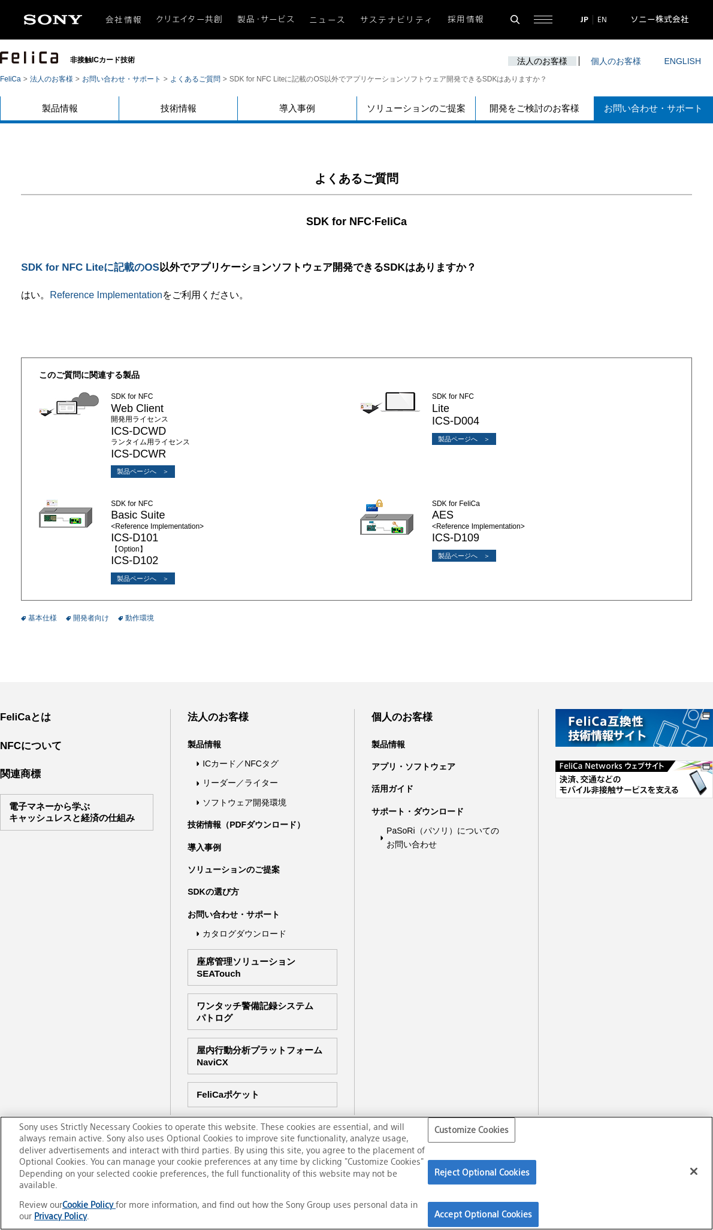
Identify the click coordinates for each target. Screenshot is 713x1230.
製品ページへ (136, 471)
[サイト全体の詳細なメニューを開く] (543, 19)
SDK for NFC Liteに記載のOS (90, 267)
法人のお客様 (542, 61)
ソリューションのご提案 (416, 108)
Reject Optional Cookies (482, 1172)
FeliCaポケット (228, 1094)
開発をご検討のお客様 (534, 108)
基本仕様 (42, 618)
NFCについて (31, 746)
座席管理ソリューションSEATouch (246, 967)
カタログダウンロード (244, 933)
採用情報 (466, 19)
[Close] (694, 1171)
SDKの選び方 (213, 891)
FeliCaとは (25, 717)
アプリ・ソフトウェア (413, 766)
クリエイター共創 (189, 19)
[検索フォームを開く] (515, 19)
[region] (356, 1173)
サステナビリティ (397, 20)
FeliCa (10, 79)
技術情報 (179, 108)
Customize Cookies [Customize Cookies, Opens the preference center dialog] (471, 1130)
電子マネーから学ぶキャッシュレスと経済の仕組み (72, 812)
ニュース (327, 20)
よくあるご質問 (195, 79)
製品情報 (60, 108)
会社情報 (123, 20)
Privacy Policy (60, 1216)
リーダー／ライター (240, 782)
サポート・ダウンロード (417, 811)
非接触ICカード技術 (102, 60)
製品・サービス (266, 19)
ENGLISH (682, 61)
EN (602, 19)
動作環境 (139, 618)
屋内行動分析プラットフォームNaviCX (259, 1056)
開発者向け (91, 618)
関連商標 (20, 774)
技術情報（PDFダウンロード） (246, 824)
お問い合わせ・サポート (121, 79)
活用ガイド (392, 788)
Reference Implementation (106, 295)
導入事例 (297, 108)
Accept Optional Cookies (483, 1214)
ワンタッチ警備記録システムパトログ (255, 1012)
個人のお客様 (616, 61)
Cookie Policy (89, 1204)
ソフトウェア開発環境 (244, 802)
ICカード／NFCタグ (241, 763)
